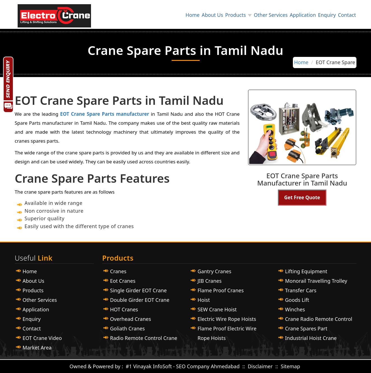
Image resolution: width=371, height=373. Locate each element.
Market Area (37, 347)
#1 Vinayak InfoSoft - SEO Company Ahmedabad (183, 366)
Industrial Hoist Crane (311, 338)
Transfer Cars (300, 290)
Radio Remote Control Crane (143, 338)
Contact (345, 16)
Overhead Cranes (130, 319)
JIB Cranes (209, 280)
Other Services (259, 16)
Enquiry (322, 16)
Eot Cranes (123, 280)
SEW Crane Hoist (217, 309)
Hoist (203, 299)
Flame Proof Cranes (220, 290)
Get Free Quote (302, 197)
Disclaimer (261, 366)
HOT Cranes (124, 309)
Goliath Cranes (127, 328)
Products (222, 16)
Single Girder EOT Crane (138, 290)
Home (172, 16)
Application (295, 16)
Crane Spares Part (306, 328)
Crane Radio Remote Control (318, 319)
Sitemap (290, 366)
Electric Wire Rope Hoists (226, 319)
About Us (195, 16)
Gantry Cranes (214, 271)
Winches (295, 309)
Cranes (118, 271)
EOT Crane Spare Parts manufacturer (103, 114)
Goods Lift (297, 299)
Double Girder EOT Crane (139, 299)
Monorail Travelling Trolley (316, 280)
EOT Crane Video (42, 338)
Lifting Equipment (306, 271)
